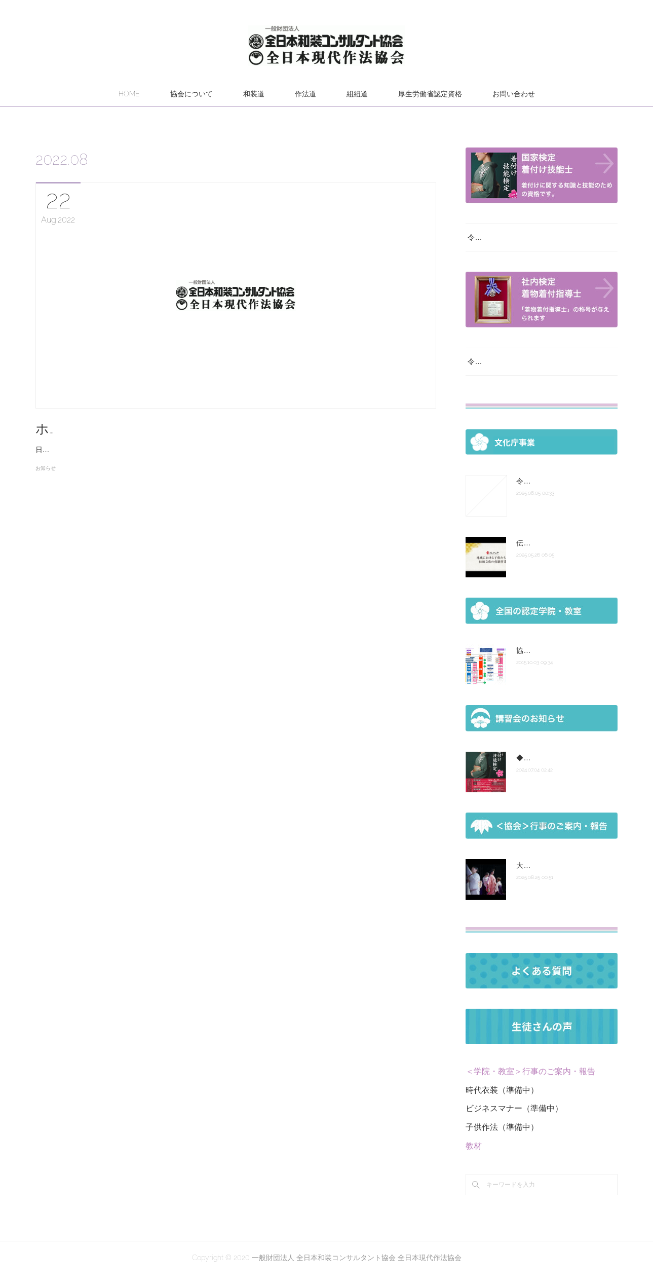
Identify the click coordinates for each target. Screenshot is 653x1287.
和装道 (253, 94)
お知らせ (45, 481)
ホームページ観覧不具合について (136, 428)
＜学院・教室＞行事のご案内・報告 (530, 1084)
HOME (129, 94)
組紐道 (357, 94)
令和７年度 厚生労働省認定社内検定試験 (535, 374)
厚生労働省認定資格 (430, 94)
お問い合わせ (513, 94)
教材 (474, 1158)
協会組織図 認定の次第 (552, 663)
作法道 (305, 94)
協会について (191, 94)
